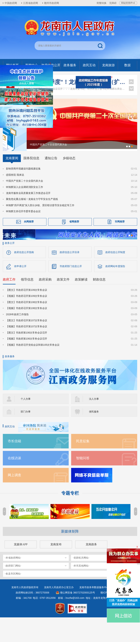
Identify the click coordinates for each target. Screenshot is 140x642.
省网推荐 (74, 243)
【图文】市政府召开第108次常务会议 (26, 326)
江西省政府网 (30, 3)
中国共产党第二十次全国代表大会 (24, 203)
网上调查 (14, 500)
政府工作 (9, 304)
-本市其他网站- (81, 590)
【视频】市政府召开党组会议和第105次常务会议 (32, 369)
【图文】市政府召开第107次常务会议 (26, 345)
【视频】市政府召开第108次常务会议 (26, 332)
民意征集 (83, 466)
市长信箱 (14, 466)
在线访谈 (14, 483)
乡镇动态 (69, 180)
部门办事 (26, 436)
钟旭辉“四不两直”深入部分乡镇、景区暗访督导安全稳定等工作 (40, 227)
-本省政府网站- (13, 582)
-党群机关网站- (81, 582)
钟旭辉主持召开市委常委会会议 (23, 233)
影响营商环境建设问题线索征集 (23, 191)
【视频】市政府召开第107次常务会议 (26, 351)
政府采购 (45, 304)
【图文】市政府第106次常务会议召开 (26, 357)
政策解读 (81, 304)
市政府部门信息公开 (71, 290)
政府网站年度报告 (115, 290)
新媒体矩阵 (70, 556)
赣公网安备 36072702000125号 (77, 617)
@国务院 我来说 (15, 197)
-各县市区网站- (13, 598)
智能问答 (83, 483)
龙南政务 (91, 568)
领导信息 (27, 304)
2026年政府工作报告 (17, 339)
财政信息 (99, 304)
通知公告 (51, 180)
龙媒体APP (20, 568)
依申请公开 (20, 290)
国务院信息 (31, 180)
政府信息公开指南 (24, 276)
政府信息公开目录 (69, 276)
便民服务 (94, 436)
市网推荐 (120, 243)
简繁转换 (101, 3)
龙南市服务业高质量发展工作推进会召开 (28, 215)
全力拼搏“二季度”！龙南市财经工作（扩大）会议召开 (71, 82)
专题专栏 (70, 517)
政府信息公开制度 (115, 276)
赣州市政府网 (51, 3)
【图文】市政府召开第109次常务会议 (26, 314)
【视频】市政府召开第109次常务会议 (26, 320)
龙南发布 (56, 568)
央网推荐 (29, 243)
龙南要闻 (11, 180)
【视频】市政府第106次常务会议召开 (26, 363)
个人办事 (26, 423)
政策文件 (63, 304)
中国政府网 (11, 3)
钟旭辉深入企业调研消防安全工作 (24, 209)
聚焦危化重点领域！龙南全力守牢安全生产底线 (32, 221)
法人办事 (94, 423)
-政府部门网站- (13, 590)
